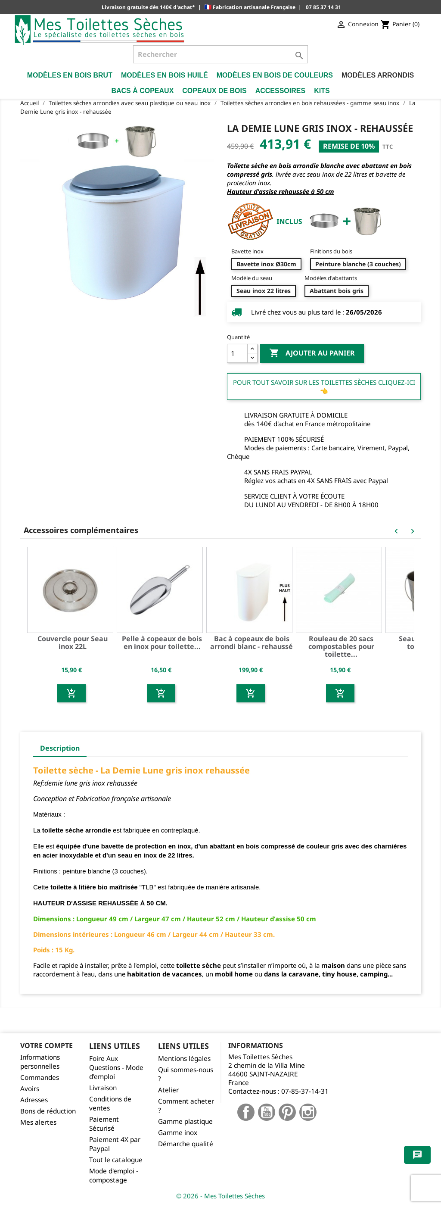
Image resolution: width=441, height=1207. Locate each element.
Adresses (34, 1099)
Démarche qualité (185, 1143)
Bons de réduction (48, 1111)
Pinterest (287, 1112)
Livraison (103, 1087)
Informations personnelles (40, 1062)
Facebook (246, 1112)
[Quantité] (237, 353)
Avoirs (29, 1088)
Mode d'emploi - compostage (113, 1175)
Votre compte (46, 1045)
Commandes (39, 1077)
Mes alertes (38, 1122)
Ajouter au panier (312, 353)
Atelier (168, 1090)
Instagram (308, 1112)
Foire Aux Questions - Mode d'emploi (116, 1067)
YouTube (266, 1112)
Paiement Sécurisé (104, 1124)
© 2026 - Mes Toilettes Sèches (220, 1195)
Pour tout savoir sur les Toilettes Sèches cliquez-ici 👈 (324, 386)
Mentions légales (184, 1058)
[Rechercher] (220, 54)
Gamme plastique (185, 1121)
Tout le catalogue (116, 1159)
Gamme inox (177, 1132)
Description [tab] (60, 748)
